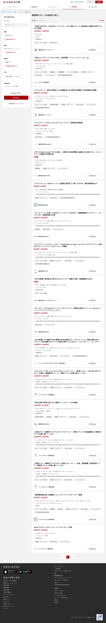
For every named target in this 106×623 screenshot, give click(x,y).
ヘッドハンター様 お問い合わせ (61, 597)
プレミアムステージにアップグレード (62, 577)
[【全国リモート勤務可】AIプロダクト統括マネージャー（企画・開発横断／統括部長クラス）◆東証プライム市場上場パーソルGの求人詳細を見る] (68, 475)
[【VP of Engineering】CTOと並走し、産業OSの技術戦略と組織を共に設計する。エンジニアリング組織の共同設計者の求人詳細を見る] (68, 164)
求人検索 (73, 7)
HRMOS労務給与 (7, 592)
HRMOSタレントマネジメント (10, 582)
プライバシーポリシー (59, 590)
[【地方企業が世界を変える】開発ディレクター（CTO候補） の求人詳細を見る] (68, 414)
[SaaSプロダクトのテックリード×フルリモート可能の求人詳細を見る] (68, 538)
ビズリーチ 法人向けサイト (60, 595)
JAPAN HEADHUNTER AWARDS (61, 584)
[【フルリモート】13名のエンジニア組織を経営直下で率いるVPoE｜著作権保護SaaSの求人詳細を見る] (68, 195)
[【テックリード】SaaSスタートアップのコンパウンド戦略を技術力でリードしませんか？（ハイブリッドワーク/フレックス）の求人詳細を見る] (68, 320)
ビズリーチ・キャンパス (8, 594)
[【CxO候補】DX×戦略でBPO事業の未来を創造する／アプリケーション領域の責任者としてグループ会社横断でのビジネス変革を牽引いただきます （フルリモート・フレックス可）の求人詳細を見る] (68, 352)
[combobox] (16, 76)
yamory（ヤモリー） (8, 603)
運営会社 (56, 599)
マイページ (13, 7)
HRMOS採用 (6, 585)
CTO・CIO (20, 12)
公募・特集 (93, 7)
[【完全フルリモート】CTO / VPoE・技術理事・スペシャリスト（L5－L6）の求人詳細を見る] (68, 70)
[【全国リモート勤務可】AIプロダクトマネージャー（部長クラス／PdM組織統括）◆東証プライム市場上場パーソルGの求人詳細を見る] (68, 444)
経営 (15, 12)
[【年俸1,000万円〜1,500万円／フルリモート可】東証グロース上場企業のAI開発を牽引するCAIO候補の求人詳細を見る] (68, 38)
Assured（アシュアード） (9, 606)
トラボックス (6, 601)
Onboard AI (5, 596)
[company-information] (57, 50)
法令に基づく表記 (58, 593)
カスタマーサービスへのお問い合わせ (62, 570)
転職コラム (56, 582)
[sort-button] (101, 20)
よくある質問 (57, 568)
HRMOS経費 (6, 589)
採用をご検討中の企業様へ (77, 2)
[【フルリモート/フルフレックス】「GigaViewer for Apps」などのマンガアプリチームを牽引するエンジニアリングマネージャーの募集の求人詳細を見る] (68, 258)
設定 (55, 573)
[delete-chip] (12, 35)
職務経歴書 (33, 7)
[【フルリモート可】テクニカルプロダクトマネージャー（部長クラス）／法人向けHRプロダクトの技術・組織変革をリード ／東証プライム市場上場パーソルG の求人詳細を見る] (68, 383)
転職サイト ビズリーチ (7, 12)
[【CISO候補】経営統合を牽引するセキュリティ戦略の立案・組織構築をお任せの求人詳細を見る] (68, 290)
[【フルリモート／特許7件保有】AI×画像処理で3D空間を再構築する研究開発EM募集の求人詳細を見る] (68, 103)
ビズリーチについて (58, 566)
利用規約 (56, 588)
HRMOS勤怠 (6, 587)
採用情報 (56, 602)
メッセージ (53, 7)
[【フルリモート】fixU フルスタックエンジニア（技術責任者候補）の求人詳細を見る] (68, 134)
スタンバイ (5, 608)
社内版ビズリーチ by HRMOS (10, 580)
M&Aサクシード (6, 599)
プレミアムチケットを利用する (61, 580)
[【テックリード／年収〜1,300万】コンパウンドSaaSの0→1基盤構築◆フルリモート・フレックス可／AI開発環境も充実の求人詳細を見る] (68, 225)
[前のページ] (62, 557)
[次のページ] (73, 557)
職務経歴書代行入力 (58, 575)
